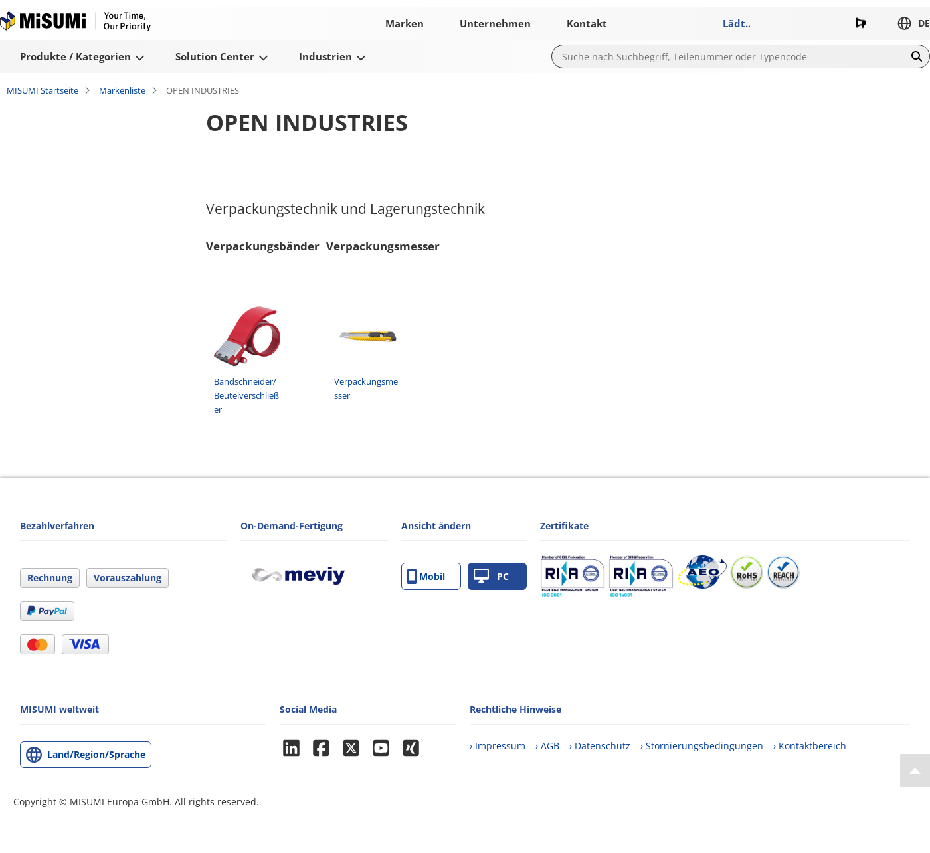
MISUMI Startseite (42, 90)
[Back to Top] (915, 770)
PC (491, 576)
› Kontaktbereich (809, 745)
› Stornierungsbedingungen (701, 745)
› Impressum (497, 745)
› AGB (547, 745)
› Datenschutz (599, 745)
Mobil (426, 576)
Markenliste (122, 90)
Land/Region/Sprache (96, 754)
